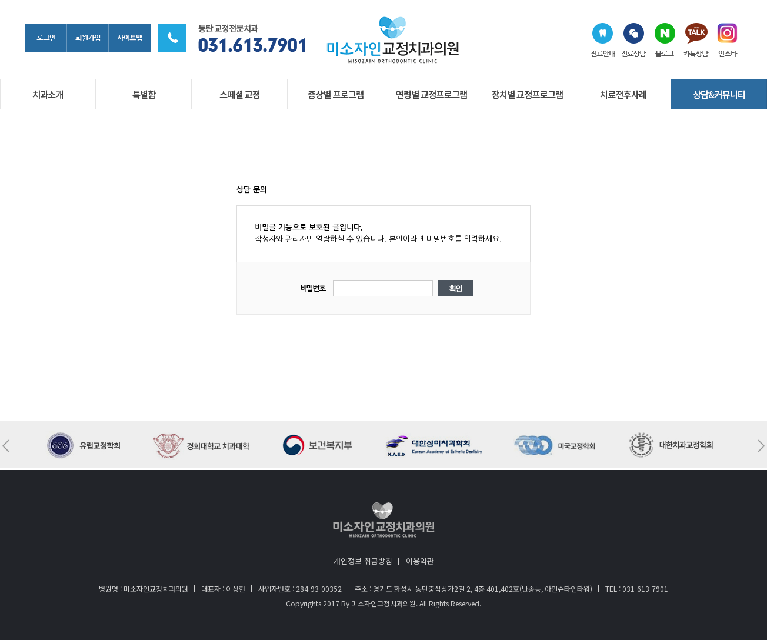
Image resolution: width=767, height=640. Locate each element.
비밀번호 (312, 288)
